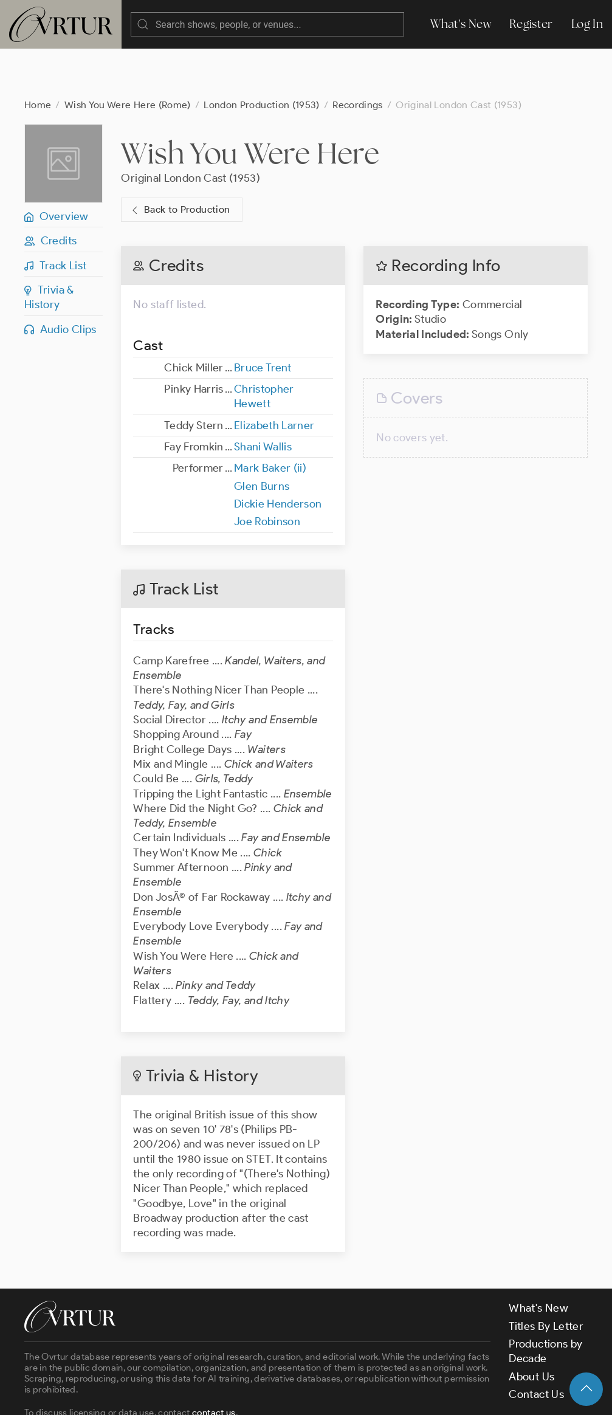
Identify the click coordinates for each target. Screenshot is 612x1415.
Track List (55, 217)
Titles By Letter (546, 1277)
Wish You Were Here (250, 104)
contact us (214, 1363)
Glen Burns (262, 437)
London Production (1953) (262, 56)
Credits (50, 192)
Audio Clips (60, 280)
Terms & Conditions (219, 1395)
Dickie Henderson (278, 455)
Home (37, 56)
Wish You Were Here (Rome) (127, 56)
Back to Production (179, 161)
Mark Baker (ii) (270, 419)
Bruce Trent (263, 319)
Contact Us (536, 1345)
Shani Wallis (263, 398)
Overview (56, 167)
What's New (460, 24)
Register (531, 24)
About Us (531, 1328)
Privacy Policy (310, 1395)
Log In (587, 24)
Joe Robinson (267, 473)
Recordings (357, 56)
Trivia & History (49, 249)
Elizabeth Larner (274, 377)
